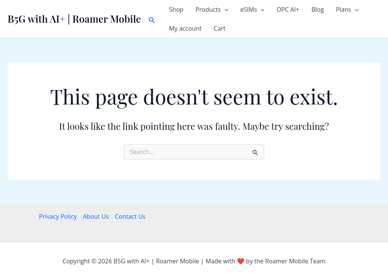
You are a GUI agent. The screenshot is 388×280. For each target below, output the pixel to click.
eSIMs (252, 9)
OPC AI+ (288, 9)
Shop (176, 9)
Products (212, 9)
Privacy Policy (58, 216)
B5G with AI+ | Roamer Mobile (74, 18)
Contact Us (130, 216)
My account (185, 28)
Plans (347, 9)
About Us (96, 216)
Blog (317, 9)
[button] (152, 19)
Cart (219, 28)
